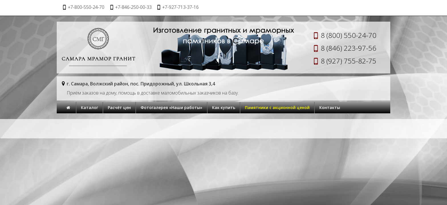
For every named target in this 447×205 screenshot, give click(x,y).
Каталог (89, 107)
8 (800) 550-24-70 (348, 35)
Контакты (329, 107)
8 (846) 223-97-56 (348, 48)
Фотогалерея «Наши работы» (171, 107)
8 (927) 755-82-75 (348, 60)
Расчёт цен (119, 107)
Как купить (223, 107)
